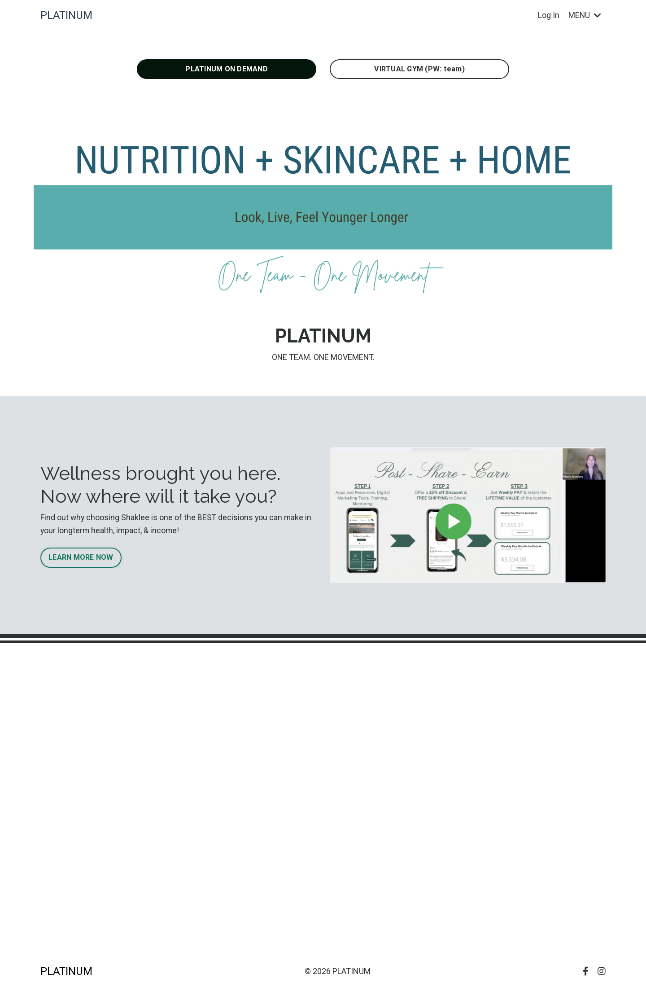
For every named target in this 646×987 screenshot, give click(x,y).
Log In (548, 15)
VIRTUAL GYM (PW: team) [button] (419, 69)
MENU (584, 15)
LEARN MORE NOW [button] (80, 557)
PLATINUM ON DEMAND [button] (226, 69)
